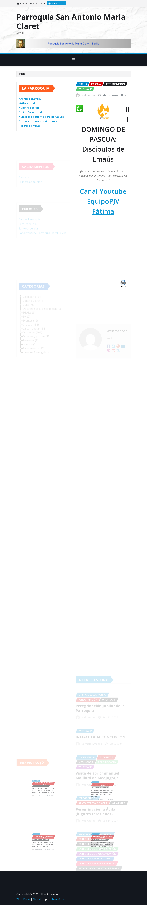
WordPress (23, 899)
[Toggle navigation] (73, 59)
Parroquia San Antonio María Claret (70, 21)
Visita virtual (27, 103)
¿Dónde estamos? (30, 99)
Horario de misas (29, 126)
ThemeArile (57, 899)
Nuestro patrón (29, 108)
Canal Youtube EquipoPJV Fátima (103, 201)
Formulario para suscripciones (38, 121)
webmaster (88, 95)
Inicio (22, 73)
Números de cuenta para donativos (41, 117)
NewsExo (38, 899)
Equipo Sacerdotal (30, 112)
